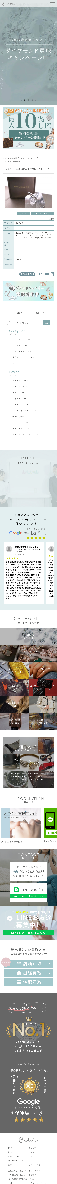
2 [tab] (25, 100)
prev (19, 312)
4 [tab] (32, 100)
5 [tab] (36, 100)
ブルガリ (24, 213)
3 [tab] (28, 100)
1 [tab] (21, 100)
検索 (47, 322)
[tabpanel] (28, 52)
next (37, 312)
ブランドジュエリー (42, 213)
